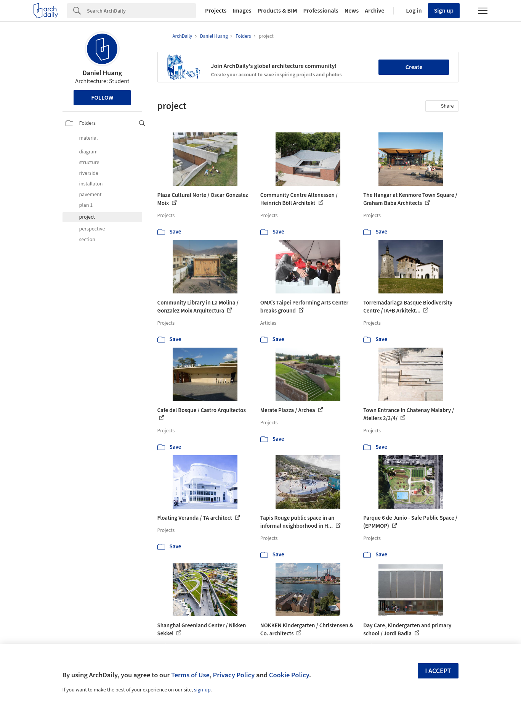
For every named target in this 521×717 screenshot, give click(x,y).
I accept (438, 671)
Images (241, 11)
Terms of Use (190, 675)
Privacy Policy (234, 675)
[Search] (141, 10)
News (352, 11)
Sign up (444, 10)
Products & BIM (277, 11)
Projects (215, 11)
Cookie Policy (289, 675)
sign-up (202, 690)
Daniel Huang (102, 73)
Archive (374, 11)
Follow (102, 97)
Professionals (320, 11)
